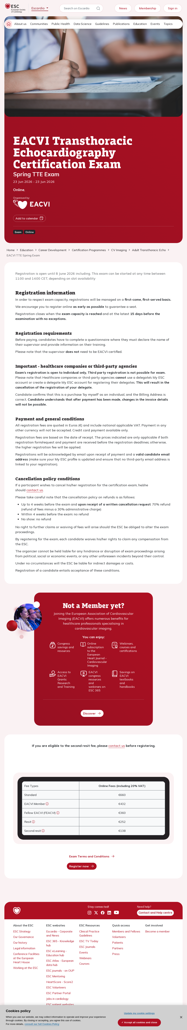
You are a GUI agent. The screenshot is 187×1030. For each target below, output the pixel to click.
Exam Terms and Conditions (92, 856)
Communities (39, 24)
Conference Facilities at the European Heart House (26, 958)
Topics (168, 24)
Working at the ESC (25, 968)
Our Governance (23, 937)
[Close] (181, 1017)
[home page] (8, 24)
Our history (20, 942)
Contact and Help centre (155, 912)
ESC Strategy (21, 931)
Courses (84, 963)
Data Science (82, 24)
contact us (34, 490)
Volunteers (119, 937)
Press (116, 954)
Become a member (157, 931)
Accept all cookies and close (140, 1022)
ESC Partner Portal (58, 993)
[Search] (98, 9)
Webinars (85, 958)
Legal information (24, 948)
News (123, 8)
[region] (93, 1017)
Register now (81, 866)
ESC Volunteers (56, 987)
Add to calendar (29, 218)
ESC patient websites (60, 1004)
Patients (117, 942)
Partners (117, 948)
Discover (92, 713)
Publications (121, 24)
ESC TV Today (88, 941)
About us (20, 24)
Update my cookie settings (139, 1013)
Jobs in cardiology (57, 999)
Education (140, 24)
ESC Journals (87, 947)
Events (155, 24)
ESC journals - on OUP (60, 970)
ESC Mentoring (55, 976)
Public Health (60, 24)
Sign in (172, 8)
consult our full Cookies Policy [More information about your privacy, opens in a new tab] (42, 1024)
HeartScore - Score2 (59, 982)
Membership (147, 8)
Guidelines (102, 24)
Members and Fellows (126, 931)
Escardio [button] (38, 8)
